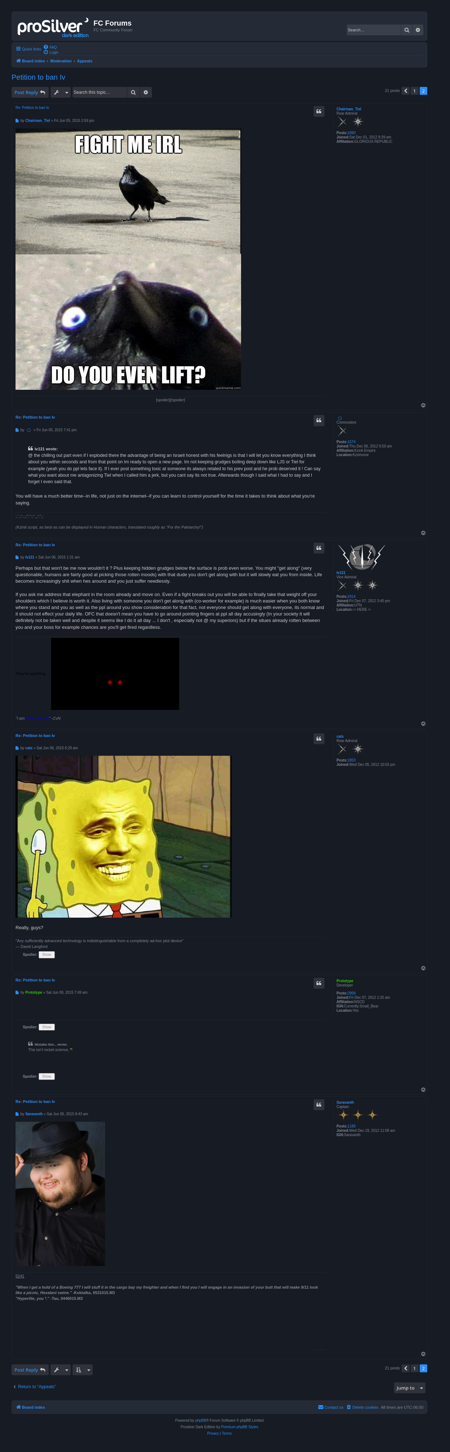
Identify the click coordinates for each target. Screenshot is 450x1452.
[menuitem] (50, 46)
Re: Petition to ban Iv (32, 108)
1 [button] (414, 91)
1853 (351, 760)
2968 (351, 993)
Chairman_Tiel (348, 109)
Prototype (344, 981)
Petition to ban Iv (38, 77)
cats (340, 736)
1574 (351, 442)
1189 (351, 1126)
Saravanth (345, 1102)
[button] (406, 91)
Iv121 (340, 573)
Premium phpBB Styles (239, 1427)
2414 (351, 597)
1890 (351, 133)
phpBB (200, 1420)
